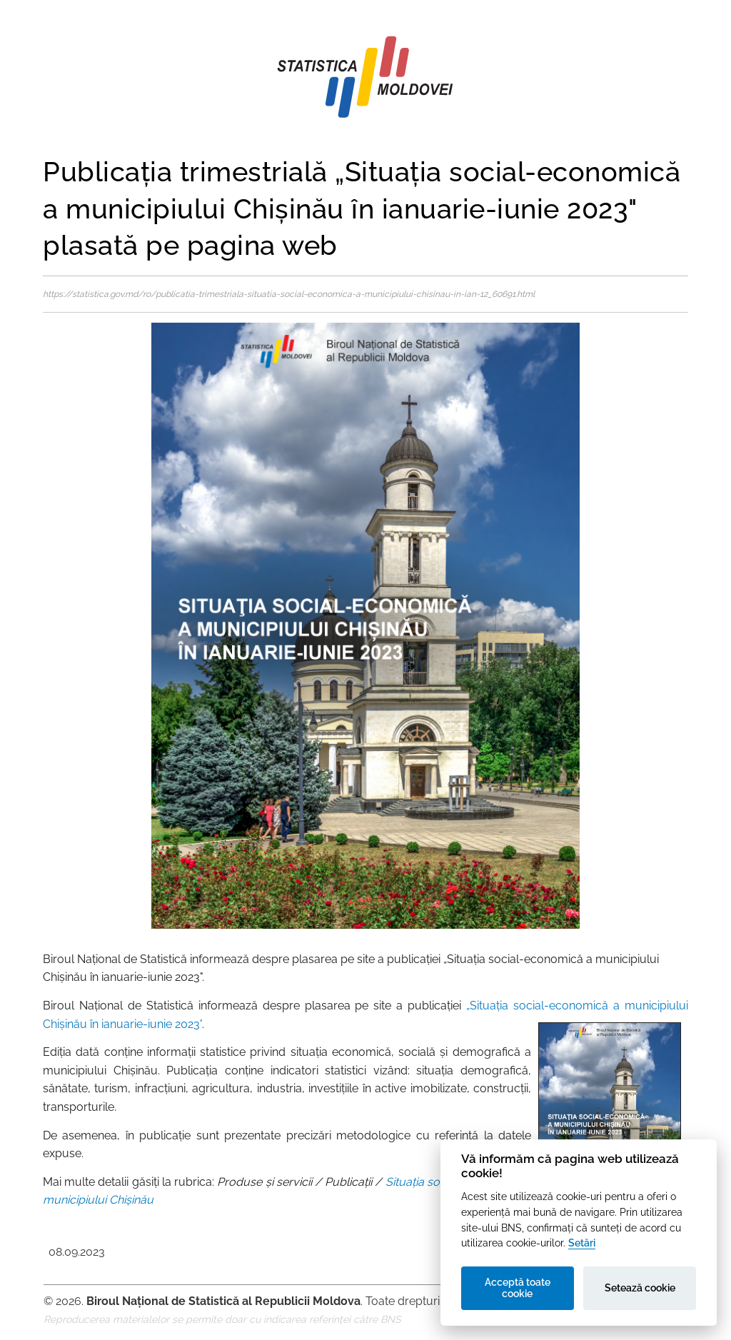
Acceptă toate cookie (517, 1288)
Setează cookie (640, 1288)
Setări (581, 1242)
